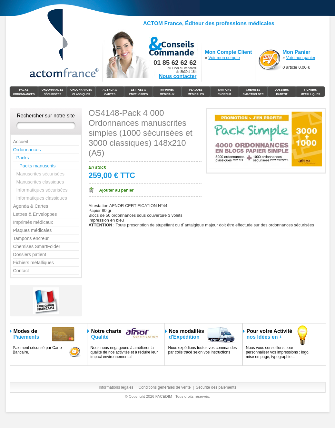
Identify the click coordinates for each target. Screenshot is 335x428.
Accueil (20, 141)
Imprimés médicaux (167, 92)
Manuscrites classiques (40, 181)
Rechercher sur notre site (46, 115)
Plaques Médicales (196, 92)
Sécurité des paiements (216, 387)
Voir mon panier (300, 57)
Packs (22, 157)
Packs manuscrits (38, 165)
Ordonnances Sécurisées (53, 92)
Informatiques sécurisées (42, 190)
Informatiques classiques (41, 198)
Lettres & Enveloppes (138, 92)
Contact (21, 270)
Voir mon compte (224, 57)
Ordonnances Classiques (81, 92)
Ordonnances (27, 149)
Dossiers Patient (282, 92)
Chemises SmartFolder (252, 92)
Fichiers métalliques (33, 262)
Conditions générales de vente (164, 387)
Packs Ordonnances (24, 92)
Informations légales (116, 387)
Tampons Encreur (224, 92)
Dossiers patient (29, 254)
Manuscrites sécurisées (40, 173)
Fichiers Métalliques (310, 92)
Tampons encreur (31, 238)
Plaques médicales (32, 230)
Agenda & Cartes (110, 92)
